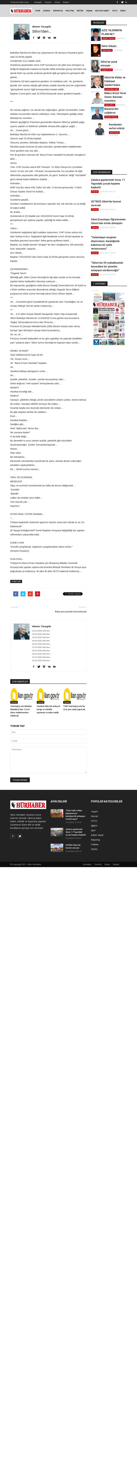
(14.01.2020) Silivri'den (41, 660)
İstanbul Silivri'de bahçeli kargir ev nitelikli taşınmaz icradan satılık (48, 709)
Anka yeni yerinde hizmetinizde (71, 611)
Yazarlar (48, 2)
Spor (93, 830)
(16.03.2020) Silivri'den (41, 634)
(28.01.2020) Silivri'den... (41, 654)
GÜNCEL (46, 10)
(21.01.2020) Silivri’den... (41, 657)
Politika (94, 844)
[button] (126, 2)
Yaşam (94, 811)
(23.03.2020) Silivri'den (41, 631)
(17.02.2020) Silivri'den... (41, 647)
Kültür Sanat (97, 835)
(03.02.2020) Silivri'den (41, 651)
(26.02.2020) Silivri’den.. (41, 644)
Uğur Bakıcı (109, 105)
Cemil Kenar (107, 50)
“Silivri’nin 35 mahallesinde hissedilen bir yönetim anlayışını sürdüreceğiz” (107, 266)
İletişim (66, 2)
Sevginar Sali (107, 70)
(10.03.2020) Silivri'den (41, 637)
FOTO (114, 10)
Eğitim (94, 825)
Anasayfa (38, 2)
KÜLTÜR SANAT (102, 10)
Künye (57, 2)
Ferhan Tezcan (108, 38)
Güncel (14, 702)
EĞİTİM (80, 10)
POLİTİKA (70, 10)
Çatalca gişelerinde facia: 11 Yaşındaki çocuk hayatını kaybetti (108, 183)
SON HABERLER (20, 681)
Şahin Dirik (114, 132)
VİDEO (122, 10)
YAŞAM (89, 10)
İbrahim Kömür (111, 117)
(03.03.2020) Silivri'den (41, 641)
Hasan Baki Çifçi (111, 89)
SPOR (37, 10)
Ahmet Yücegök (41, 26)
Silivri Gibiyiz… (109, 46)
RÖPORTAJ (58, 10)
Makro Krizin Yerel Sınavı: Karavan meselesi (115, 97)
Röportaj (95, 839)
